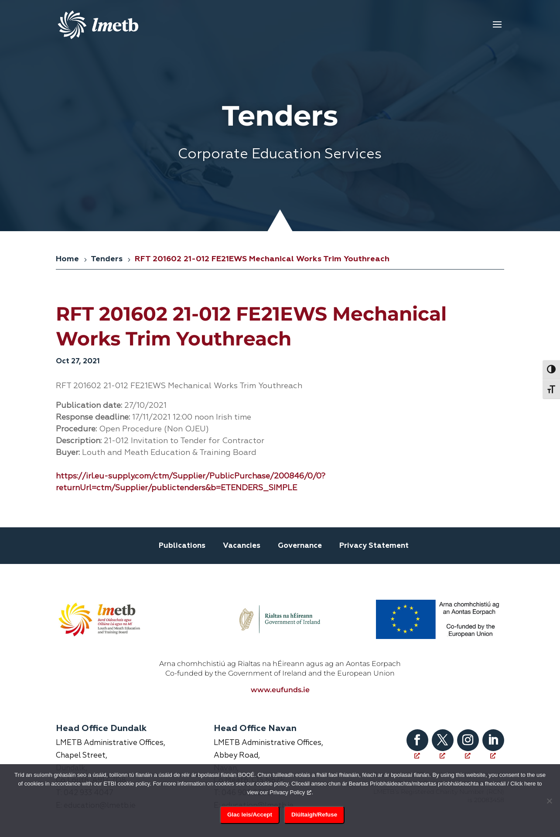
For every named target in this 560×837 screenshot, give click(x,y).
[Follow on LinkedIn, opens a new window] (493, 736)
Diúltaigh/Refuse (314, 814)
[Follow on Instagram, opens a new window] (468, 736)
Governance (300, 546)
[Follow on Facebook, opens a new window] (417, 736)
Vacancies (241, 546)
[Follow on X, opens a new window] (443, 736)
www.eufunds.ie (280, 685)
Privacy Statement (374, 546)
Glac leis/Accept (249, 814)
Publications (182, 546)
